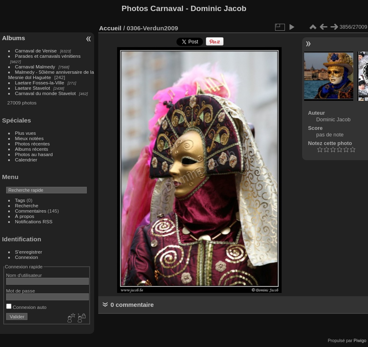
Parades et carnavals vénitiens (48, 56)
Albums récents (31, 149)
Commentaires (31, 210)
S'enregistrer (28, 251)
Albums (13, 37)
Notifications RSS (34, 221)
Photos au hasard (34, 154)
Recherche (26, 205)
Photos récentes (32, 143)
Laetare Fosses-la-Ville (39, 82)
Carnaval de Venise (36, 50)
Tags (20, 200)
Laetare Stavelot (32, 88)
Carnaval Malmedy (35, 66)
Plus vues (25, 133)
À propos (24, 216)
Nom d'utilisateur (24, 275)
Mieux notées (29, 138)
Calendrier (26, 159)
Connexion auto (26, 307)
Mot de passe (20, 290)
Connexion (26, 257)
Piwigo (360, 340)
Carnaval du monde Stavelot (45, 93)
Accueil (110, 28)
